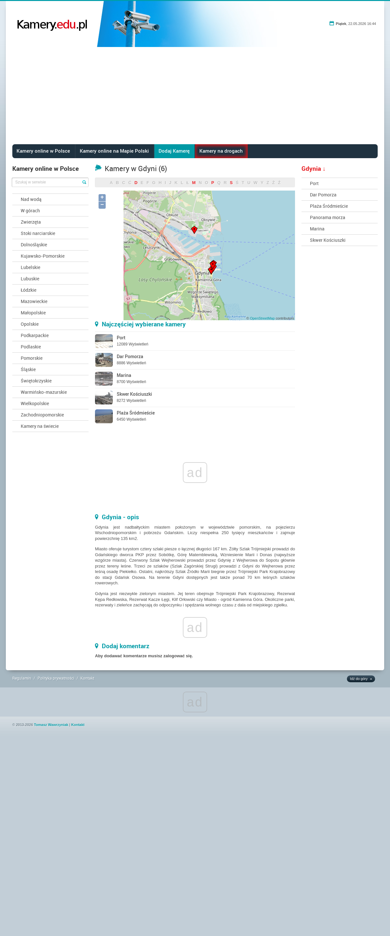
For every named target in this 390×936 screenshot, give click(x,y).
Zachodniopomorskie (42, 415)
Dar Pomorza (323, 195)
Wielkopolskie (35, 403)
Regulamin (21, 678)
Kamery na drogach (221, 150)
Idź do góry (359, 679)
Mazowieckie (34, 301)
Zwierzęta (31, 222)
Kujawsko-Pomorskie (43, 256)
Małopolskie (33, 313)
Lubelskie (30, 267)
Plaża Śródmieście (329, 206)
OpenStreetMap (262, 318)
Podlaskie (31, 347)
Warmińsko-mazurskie (44, 392)
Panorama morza (327, 217)
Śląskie (28, 369)
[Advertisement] (195, 95)
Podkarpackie (35, 335)
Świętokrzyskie (36, 381)
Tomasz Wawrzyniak (51, 725)
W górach (30, 210)
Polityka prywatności (56, 678)
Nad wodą (31, 199)
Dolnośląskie (34, 244)
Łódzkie (28, 290)
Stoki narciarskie (38, 233)
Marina (317, 229)
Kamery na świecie (40, 426)
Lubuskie (30, 278)
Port (314, 183)
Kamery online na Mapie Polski (114, 150)
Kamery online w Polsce (43, 150)
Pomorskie (31, 358)
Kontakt (87, 678)
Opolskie (30, 324)
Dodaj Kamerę (174, 150)
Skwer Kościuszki (328, 240)
